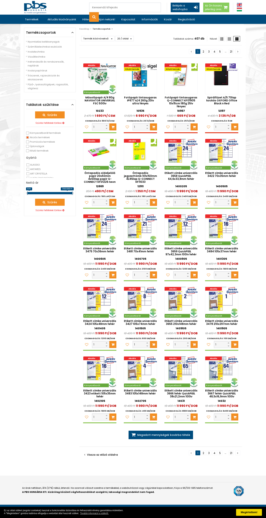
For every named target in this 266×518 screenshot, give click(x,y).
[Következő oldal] (237, 51)
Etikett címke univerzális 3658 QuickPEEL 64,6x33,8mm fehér (181, 176)
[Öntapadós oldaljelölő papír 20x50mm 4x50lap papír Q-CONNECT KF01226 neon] (99, 154)
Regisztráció (186, 19)
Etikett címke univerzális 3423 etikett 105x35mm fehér (99, 393)
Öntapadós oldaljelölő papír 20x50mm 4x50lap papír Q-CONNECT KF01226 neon (100, 177)
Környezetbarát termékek (45, 133)
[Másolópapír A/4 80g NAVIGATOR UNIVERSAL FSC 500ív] (99, 78)
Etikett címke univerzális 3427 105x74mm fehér (140, 322)
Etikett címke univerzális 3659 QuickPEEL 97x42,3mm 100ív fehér (181, 251)
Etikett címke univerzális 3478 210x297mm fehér (221, 322)
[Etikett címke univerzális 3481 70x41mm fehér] (140, 229)
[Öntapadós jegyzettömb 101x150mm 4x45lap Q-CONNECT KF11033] (140, 154)
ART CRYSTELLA (38, 173)
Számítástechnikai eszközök (45, 46)
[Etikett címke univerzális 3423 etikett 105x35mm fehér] (99, 371)
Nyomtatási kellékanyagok (44, 41)
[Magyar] (239, 9)
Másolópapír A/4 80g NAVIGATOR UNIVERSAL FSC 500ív (100, 100)
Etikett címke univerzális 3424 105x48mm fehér (99, 322)
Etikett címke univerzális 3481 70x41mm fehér (140, 250)
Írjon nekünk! (106, 19)
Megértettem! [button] (249, 512)
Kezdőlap (84, 28)
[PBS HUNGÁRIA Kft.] (35, 7)
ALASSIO (35, 164)
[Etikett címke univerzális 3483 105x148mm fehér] (140, 371)
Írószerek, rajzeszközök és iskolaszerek (44, 77)
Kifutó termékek (39, 150)
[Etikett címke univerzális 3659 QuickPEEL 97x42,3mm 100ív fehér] (181, 229)
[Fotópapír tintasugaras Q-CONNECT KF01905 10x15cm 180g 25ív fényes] (181, 78)
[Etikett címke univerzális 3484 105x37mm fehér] (221, 229)
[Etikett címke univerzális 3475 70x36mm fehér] (99, 229)
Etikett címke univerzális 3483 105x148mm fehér (140, 392)
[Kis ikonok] (229, 38)
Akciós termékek (40, 137)
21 (231, 51)
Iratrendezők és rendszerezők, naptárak (46, 63)
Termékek (31, 19)
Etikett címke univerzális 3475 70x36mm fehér (99, 250)
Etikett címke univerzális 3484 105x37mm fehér (221, 250)
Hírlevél (87, 19)
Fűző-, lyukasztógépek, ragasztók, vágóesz (48, 86)
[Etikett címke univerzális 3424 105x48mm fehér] (99, 302)
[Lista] (221, 38)
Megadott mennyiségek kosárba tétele (163, 435)
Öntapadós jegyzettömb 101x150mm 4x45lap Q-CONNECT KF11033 (140, 177)
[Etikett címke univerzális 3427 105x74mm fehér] (140, 302)
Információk (150, 19)
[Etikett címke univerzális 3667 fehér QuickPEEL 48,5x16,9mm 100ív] (221, 371)
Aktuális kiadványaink (61, 19)
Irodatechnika (36, 51)
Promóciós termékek (42, 142)
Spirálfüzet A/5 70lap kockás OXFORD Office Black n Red (221, 100)
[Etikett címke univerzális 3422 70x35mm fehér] (221, 154)
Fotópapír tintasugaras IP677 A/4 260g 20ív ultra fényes (140, 100)
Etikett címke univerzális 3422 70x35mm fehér (221, 174)
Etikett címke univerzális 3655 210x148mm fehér (181, 322)
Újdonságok (37, 146)
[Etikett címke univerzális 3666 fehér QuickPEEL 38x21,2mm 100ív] (181, 371)
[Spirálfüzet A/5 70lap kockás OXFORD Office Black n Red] (221, 78)
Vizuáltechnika (36, 56)
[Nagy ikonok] (236, 38)
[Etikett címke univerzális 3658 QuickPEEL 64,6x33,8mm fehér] (181, 154)
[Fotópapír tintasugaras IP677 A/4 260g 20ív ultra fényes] (140, 78)
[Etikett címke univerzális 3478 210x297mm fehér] (221, 302)
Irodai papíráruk (37, 70)
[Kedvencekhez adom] (86, 126)
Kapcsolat (128, 19)
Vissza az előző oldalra (102, 455)
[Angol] (239, 5)
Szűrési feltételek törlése (48, 123)
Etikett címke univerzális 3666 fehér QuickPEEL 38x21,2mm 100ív (181, 393)
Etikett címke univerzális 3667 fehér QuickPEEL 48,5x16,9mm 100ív (221, 393)
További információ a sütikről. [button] (94, 513)
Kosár (168, 19)
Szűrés (52, 115)
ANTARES (35, 169)
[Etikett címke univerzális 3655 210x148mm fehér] (181, 302)
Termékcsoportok (101, 28)
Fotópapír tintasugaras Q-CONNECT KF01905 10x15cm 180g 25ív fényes (181, 102)
